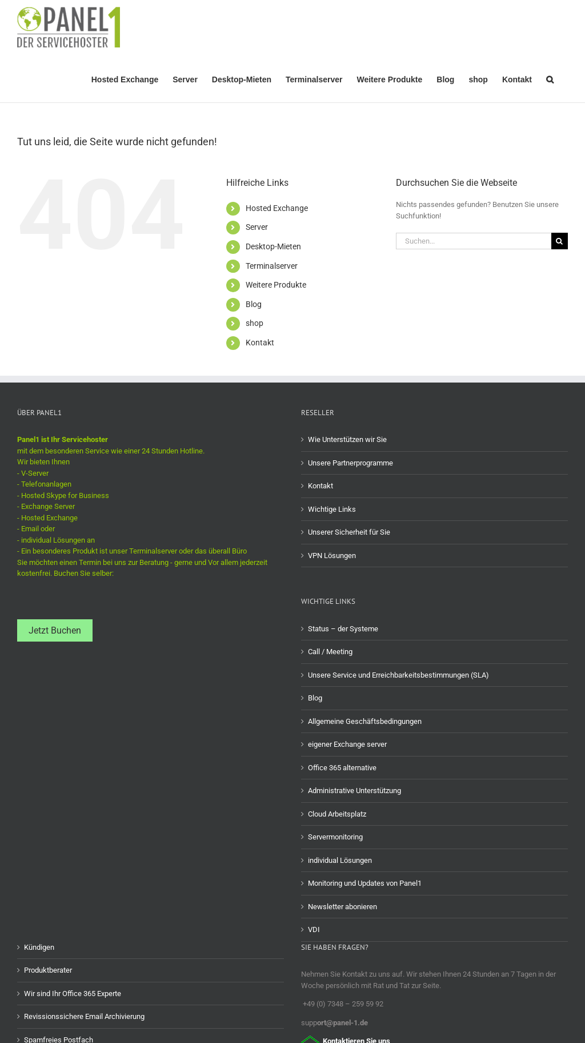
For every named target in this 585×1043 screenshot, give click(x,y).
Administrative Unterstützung (354, 790)
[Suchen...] (473, 241)
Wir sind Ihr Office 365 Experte (72, 993)
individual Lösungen (340, 860)
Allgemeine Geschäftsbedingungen (365, 721)
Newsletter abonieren (342, 906)
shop (254, 323)
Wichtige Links (332, 509)
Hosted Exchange (277, 208)
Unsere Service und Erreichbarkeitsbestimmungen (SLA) (398, 675)
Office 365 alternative (342, 767)
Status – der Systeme (343, 628)
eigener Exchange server (347, 744)
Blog (254, 304)
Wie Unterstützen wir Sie (347, 439)
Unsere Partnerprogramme (350, 463)
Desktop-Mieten (273, 246)
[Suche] (559, 241)
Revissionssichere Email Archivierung (84, 1016)
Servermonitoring (335, 837)
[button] (550, 78)
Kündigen (39, 947)
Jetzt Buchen (55, 630)
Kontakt (260, 342)
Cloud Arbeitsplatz (337, 814)
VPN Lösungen (332, 555)
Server (257, 227)
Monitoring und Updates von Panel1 (365, 883)
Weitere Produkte (276, 284)
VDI (314, 929)
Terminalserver (272, 265)
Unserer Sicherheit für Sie (349, 532)
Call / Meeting (330, 651)
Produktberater (48, 970)
